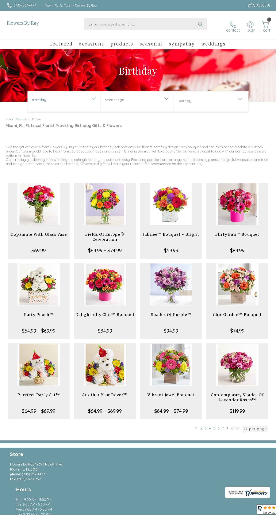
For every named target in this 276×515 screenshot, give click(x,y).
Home (9, 115)
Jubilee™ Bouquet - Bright (171, 230)
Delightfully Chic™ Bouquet (105, 310)
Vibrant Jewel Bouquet (171, 391)
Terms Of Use (177, 510)
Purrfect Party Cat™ (39, 391)
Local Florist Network (232, 510)
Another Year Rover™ (105, 391)
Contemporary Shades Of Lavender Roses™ (237, 394)
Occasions (22, 115)
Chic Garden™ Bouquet (237, 310)
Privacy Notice (202, 510)
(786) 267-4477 (25, 5)
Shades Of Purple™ (171, 310)
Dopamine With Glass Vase (39, 230)
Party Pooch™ (38, 310)
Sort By (185, 97)
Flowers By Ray (23, 23)
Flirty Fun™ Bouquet (237, 230)
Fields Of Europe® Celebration (104, 233)
